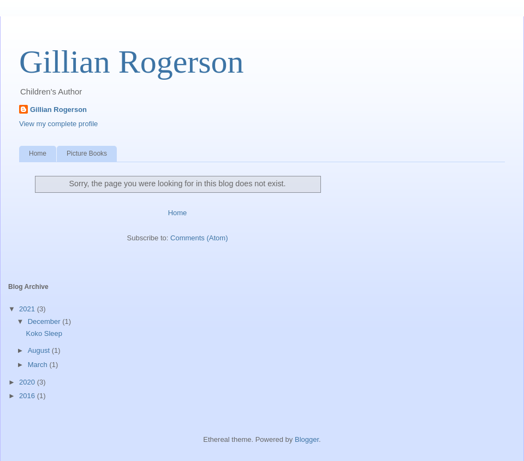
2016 (28, 396)
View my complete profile (58, 124)
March (39, 364)
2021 (28, 309)
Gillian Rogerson (131, 62)
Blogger (307, 439)
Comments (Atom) (199, 238)
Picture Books (87, 153)
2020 (28, 382)
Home (37, 153)
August (40, 350)
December (45, 321)
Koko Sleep (44, 333)
